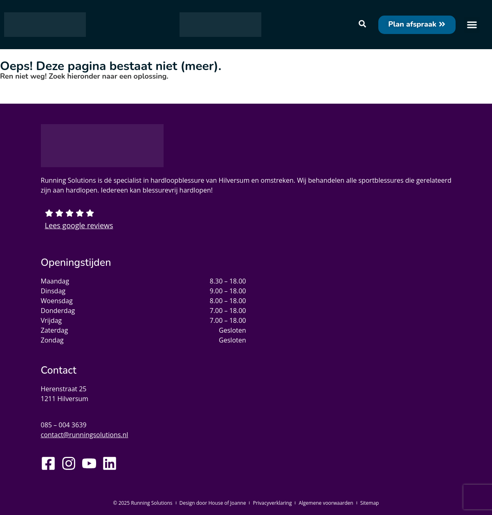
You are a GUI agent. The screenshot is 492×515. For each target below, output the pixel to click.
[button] (472, 25)
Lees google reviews (79, 225)
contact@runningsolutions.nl (84, 434)
